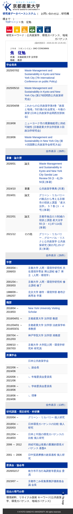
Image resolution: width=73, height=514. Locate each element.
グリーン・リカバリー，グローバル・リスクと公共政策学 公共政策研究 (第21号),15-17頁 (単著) (52, 241)
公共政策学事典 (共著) (51, 188)
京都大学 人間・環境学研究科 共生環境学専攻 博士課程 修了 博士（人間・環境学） (46, 271)
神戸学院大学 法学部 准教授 (44, 335)
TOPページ (11, 22)
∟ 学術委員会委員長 (40, 386)
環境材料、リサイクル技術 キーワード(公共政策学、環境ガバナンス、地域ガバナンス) (34, 499)
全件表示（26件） (56, 151)
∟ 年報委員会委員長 (40, 376)
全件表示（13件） (56, 404)
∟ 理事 (32, 395)
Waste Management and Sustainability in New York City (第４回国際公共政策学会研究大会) (44, 141)
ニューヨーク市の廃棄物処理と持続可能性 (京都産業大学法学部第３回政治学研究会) (45, 127)
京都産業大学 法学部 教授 (43, 318)
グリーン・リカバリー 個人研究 (46, 417)
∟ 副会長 (33, 367)
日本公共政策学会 (38, 360)
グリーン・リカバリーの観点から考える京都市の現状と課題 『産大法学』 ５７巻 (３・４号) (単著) (52, 202)
